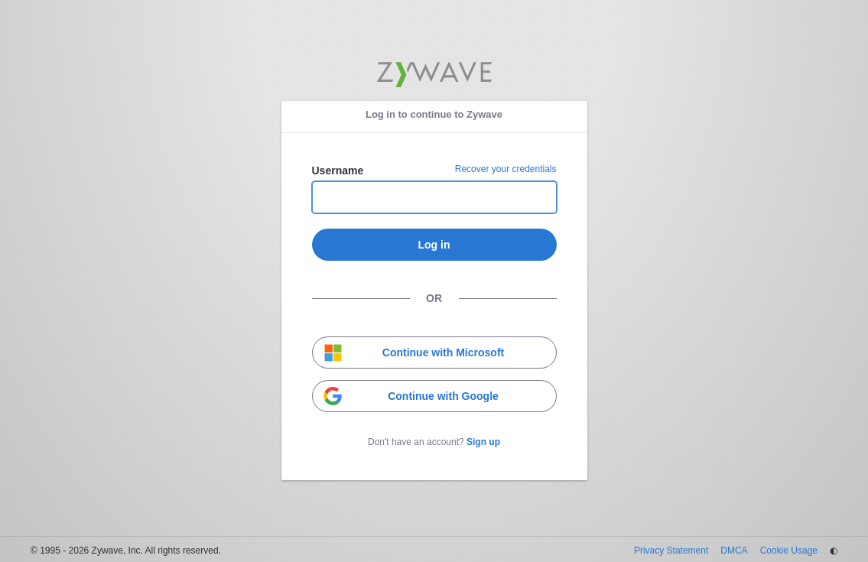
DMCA (733, 550)
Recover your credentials (506, 169)
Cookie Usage (789, 550)
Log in (434, 245)
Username (338, 170)
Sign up (483, 442)
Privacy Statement (671, 550)
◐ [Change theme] (833, 550)
